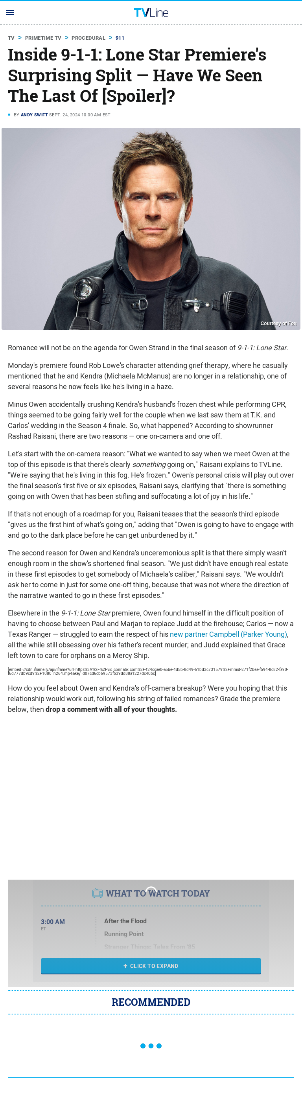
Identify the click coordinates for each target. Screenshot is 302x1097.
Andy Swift (34, 115)
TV (11, 38)
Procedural (88, 38)
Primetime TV (43, 38)
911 (120, 38)
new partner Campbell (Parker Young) (228, 634)
